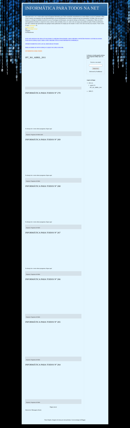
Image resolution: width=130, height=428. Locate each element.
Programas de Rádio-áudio (37, 134)
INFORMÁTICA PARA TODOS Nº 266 (42, 279)
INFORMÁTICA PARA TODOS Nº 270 (42, 93)
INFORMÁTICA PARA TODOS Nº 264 (42, 364)
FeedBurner (99, 71)
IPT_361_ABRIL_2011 (35, 57)
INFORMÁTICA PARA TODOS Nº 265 (42, 322)
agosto (92, 85)
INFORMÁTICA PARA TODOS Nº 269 (42, 139)
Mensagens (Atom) (36, 410)
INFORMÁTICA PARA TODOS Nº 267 (42, 232)
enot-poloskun (67, 420)
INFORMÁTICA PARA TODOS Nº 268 (42, 186)
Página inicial (53, 407)
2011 (90, 83)
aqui (50, 128)
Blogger (83, 420)
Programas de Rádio (35, 181)
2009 (90, 91)
